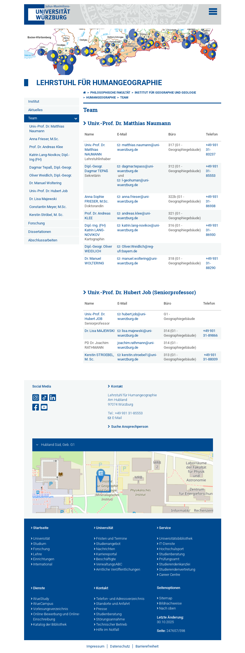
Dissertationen (39, 232)
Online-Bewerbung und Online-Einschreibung (55, 617)
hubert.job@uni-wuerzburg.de (131, 316)
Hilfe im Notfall (106, 630)
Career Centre (168, 575)
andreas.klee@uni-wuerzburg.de (134, 215)
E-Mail (117, 418)
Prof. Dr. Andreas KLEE (98, 215)
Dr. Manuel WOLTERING (94, 260)
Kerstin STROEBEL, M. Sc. (99, 357)
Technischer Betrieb (110, 624)
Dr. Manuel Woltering (45, 183)
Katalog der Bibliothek (49, 624)
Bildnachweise (169, 603)
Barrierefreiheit (147, 646)
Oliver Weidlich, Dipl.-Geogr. (50, 175)
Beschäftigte (105, 559)
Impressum (95, 646)
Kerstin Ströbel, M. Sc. (46, 215)
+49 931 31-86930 (212, 230)
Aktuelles (35, 110)
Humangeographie (101, 97)
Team (32, 118)
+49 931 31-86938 (212, 201)
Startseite (39, 528)
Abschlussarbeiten (42, 240)
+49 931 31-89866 (210, 333)
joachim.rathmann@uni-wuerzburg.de (135, 345)
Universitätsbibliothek (174, 538)
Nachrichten (104, 549)
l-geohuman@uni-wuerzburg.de (133, 182)
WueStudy (40, 599)
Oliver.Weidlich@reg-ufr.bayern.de (135, 248)
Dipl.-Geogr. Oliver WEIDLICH (98, 248)
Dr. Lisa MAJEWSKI (100, 331)
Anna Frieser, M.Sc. (44, 139)
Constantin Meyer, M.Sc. (48, 207)
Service (164, 528)
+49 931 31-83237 (212, 149)
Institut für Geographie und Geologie (165, 92)
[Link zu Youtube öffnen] (44, 407)
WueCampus (42, 604)
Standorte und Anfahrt (112, 604)
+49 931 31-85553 (212, 171)
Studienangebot (107, 544)
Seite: (161, 631)
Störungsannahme (109, 619)
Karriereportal (105, 554)
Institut (33, 101)
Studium (38, 544)
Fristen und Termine (110, 538)
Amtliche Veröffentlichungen (117, 569)
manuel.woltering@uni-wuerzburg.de (137, 260)
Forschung (36, 223)
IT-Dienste (166, 544)
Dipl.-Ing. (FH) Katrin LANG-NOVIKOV (95, 230)
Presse (100, 609)
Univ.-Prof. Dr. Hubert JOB (95, 316)
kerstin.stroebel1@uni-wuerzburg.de (137, 357)
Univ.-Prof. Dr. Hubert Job (48, 191)
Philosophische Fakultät (110, 92)
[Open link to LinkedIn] (53, 398)
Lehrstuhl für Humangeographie (99, 83)
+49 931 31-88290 (212, 263)
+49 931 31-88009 (210, 357)
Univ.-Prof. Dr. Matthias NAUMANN (95, 149)
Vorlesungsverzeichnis (49, 609)
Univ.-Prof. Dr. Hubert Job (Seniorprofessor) (142, 292)
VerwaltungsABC (108, 564)
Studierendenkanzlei (173, 564)
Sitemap (164, 598)
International (41, 564)
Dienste (38, 588)
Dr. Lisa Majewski (43, 199)
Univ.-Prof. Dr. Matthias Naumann (46, 128)
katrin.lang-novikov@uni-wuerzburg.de (138, 227)
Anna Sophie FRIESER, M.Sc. (96, 199)
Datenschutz (120, 646)
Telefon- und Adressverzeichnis (119, 599)
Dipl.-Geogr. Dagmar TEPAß (96, 168)
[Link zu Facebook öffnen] (36, 407)
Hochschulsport (170, 549)
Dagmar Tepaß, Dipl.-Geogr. (50, 167)
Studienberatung (171, 554)
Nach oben (166, 608)
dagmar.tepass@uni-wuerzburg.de (135, 168)
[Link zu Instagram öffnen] (36, 398)
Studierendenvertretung (176, 569)
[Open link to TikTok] (44, 398)
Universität (40, 538)
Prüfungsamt (168, 559)
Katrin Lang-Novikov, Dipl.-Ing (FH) (49, 157)
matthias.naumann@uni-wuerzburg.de (138, 147)
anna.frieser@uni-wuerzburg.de (133, 199)
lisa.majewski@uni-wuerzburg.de (134, 333)
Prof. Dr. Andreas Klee (46, 147)
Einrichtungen (42, 559)
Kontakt (117, 386)
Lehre (36, 554)
